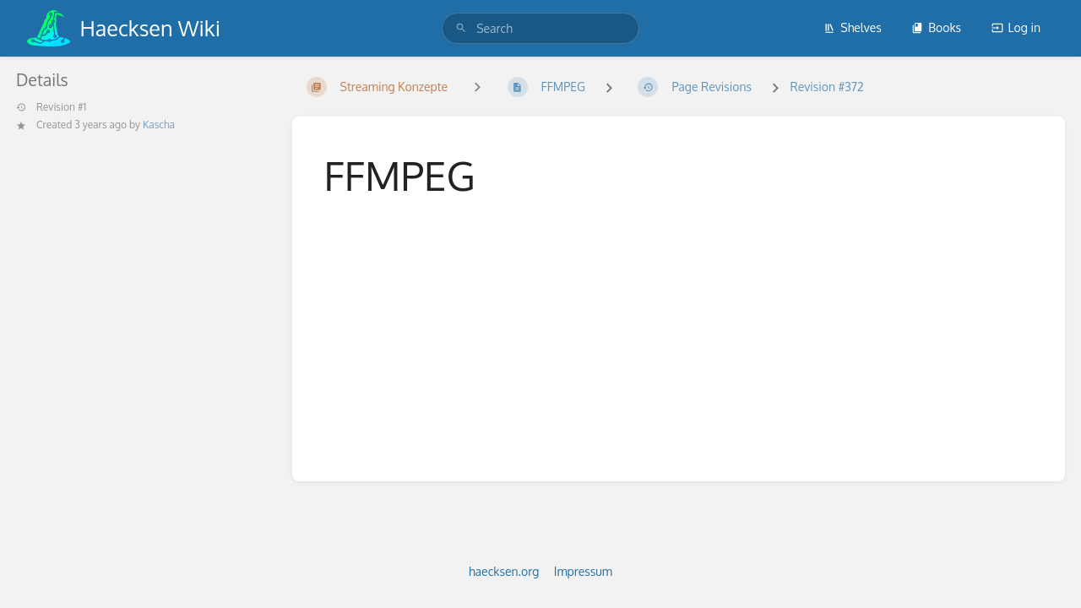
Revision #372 (826, 86)
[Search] (461, 28)
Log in (1015, 27)
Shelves (852, 27)
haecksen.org (504, 571)
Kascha (159, 124)
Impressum (583, 571)
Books (936, 27)
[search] (540, 28)
